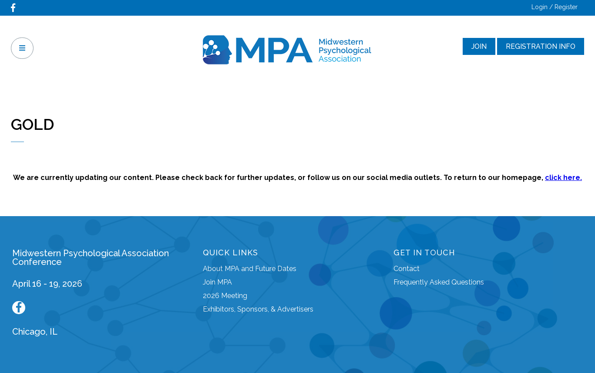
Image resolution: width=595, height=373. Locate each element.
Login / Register (554, 6)
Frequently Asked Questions (438, 282)
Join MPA (217, 282)
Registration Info (540, 46)
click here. (563, 177)
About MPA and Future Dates (249, 268)
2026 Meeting (225, 296)
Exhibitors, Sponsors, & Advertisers (258, 309)
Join (479, 46)
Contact (406, 268)
